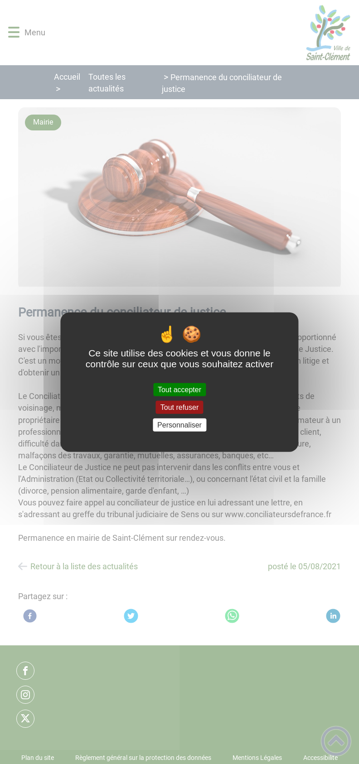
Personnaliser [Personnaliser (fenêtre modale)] (179, 425)
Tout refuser (179, 407)
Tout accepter (179, 389)
